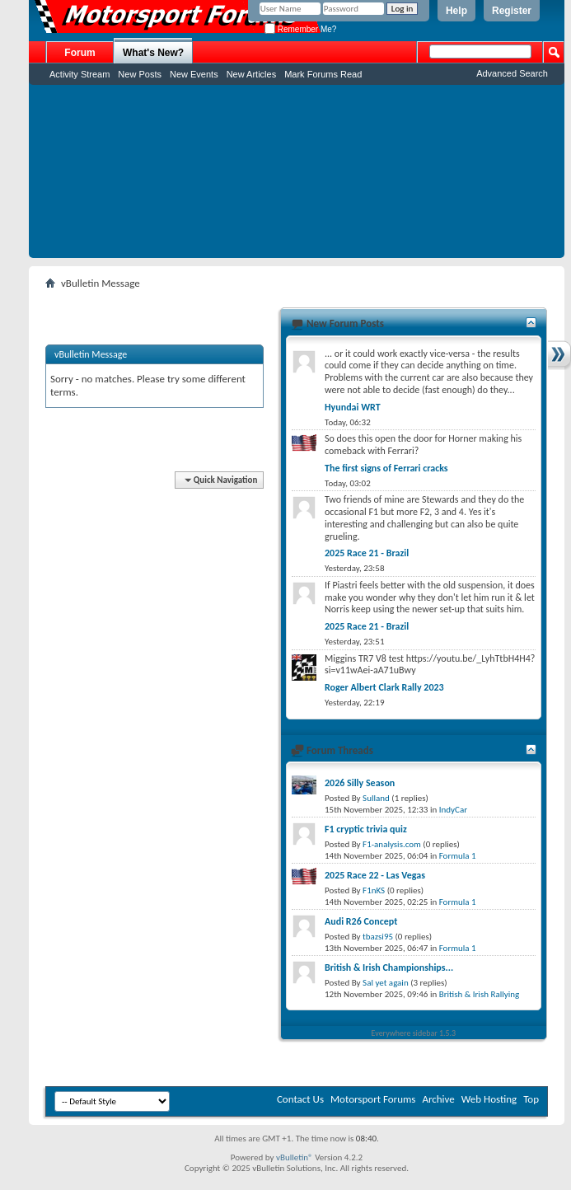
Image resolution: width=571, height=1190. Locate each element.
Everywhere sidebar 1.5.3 (414, 1033)
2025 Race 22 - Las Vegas (375, 875)
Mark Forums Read (323, 74)
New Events (194, 74)
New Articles (252, 74)
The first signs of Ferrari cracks (386, 468)
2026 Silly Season (360, 783)
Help (456, 10)
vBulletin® (294, 1157)
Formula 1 (457, 855)
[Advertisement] (296, 175)
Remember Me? (300, 29)
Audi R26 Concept (361, 921)
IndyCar (453, 809)
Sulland (376, 798)
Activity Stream (79, 74)
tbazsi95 (378, 936)
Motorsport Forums (372, 1099)
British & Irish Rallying (479, 994)
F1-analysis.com (392, 844)
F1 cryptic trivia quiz (366, 829)
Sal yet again (386, 982)
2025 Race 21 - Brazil (367, 553)
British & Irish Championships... (389, 967)
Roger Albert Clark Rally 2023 (384, 687)
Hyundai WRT (353, 407)
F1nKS (374, 890)
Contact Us (300, 1099)
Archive (438, 1099)
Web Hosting (489, 1099)
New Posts (139, 74)
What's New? (153, 53)
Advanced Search (512, 73)
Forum (79, 53)
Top (531, 1099)
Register (511, 10)
